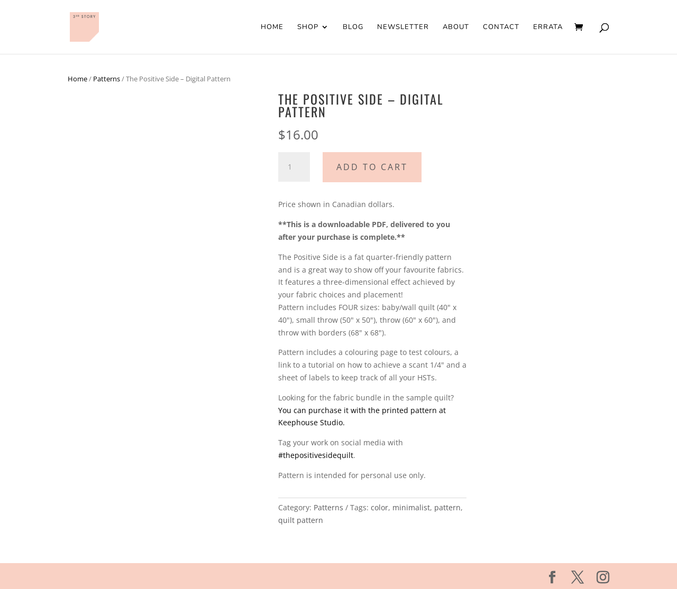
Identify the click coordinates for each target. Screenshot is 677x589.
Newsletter (403, 27)
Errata (548, 27)
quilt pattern (300, 520)
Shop (307, 27)
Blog (353, 27)
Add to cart (372, 167)
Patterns (106, 78)
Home (272, 27)
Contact (501, 27)
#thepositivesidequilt (315, 455)
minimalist (411, 507)
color (379, 507)
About (456, 27)
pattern (447, 507)
